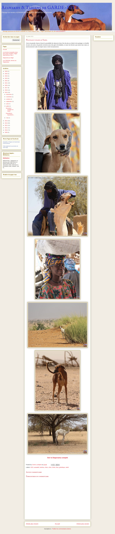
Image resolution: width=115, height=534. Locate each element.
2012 (6, 125)
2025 (6, 73)
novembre (9, 96)
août (7, 103)
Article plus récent (32, 524)
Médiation (6, 158)
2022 (6, 80)
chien (46, 467)
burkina (42, 467)
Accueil (57, 524)
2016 (6, 90)
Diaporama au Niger (8, 57)
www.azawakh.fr (60, 31)
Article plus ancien (83, 524)
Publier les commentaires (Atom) (61, 529)
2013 (6, 123)
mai (7, 117)
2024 (6, 76)
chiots (53, 467)
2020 (6, 85)
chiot (50, 467)
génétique (62, 467)
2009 (6, 132)
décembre (9, 94)
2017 (6, 87)
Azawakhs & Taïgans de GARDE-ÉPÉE (40, 8)
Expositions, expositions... (10, 114)
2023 (6, 78)
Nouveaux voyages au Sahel (9, 109)
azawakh (36, 467)
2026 (6, 71)
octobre (8, 99)
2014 (6, 120)
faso (57, 467)
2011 (6, 127)
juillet (7, 106)
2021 (6, 83)
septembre (9, 101)
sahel (67, 467)
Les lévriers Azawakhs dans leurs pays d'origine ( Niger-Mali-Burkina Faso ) (10, 54)
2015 (31, 467)
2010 (6, 130)
